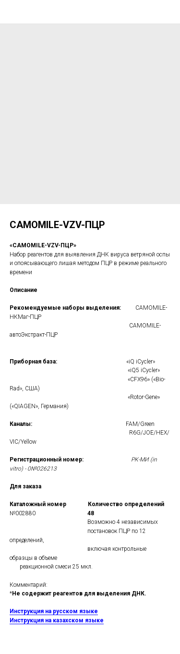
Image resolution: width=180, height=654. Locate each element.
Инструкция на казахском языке (57, 620)
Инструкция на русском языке (54, 611)
